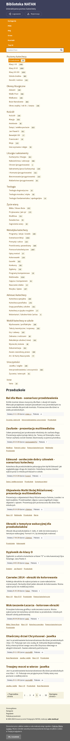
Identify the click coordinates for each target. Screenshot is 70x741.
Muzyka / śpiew (18, 289)
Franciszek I (16, 139)
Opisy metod (17, 253)
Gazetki (15, 261)
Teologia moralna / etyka (22, 194)
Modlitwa (16, 216)
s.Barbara (28, 509)
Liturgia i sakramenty (17, 153)
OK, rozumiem (13, 737)
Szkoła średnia (18, 76)
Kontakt (11, 40)
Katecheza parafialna (21, 302)
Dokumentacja (18, 348)
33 (46, 695)
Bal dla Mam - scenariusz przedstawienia (32, 398)
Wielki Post (16, 94)
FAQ (9, 30)
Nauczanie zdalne (19, 285)
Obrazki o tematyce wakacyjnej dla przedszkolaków (28, 525)
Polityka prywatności (13, 716)
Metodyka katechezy (17, 230)
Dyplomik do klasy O (19, 552)
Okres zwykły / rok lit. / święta (24, 105)
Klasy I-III (16, 64)
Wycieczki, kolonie (19, 344)
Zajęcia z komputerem (21, 281)
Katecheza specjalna (20, 298)
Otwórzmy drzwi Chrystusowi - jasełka (31, 636)
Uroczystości (13, 362)
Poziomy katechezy (17, 56)
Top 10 (10, 45)
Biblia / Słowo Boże (20, 208)
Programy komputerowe (22, 273)
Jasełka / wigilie (18, 365)
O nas (10, 35)
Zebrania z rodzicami (20, 336)
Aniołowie (15, 123)
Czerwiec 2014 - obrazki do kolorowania (31, 577)
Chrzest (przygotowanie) (21, 164)
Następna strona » (53, 695)
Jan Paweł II (17, 131)
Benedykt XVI (17, 135)
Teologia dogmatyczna (21, 190)
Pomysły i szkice (19, 241)
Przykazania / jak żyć (20, 212)
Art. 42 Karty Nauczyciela (22, 356)
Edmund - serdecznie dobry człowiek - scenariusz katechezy (30, 460)
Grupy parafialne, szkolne (22, 306)
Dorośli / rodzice (19, 80)
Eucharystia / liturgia (20, 157)
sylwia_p (28, 414)
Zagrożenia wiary (18, 224)
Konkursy (16, 265)
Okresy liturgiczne (16, 86)
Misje (14, 143)
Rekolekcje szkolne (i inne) (23, 340)
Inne (9, 379)
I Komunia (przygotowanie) (23, 172)
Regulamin (9, 713)
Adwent (15, 90)
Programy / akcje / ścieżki (22, 233)
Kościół (10, 111)
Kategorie (12, 21)
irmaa (27, 563)
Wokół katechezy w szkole (20, 320)
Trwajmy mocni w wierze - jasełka (27, 666)
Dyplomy (15, 269)
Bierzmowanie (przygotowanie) (25, 176)
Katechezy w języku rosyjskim (24, 310)
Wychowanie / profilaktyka (23, 324)
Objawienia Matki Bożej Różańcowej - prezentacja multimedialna (30, 491)
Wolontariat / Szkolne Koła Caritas (25, 314)
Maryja (14, 119)
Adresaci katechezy (16, 295)
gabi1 (27, 619)
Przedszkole (17, 60)
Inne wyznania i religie (20, 147)
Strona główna (11, 708)
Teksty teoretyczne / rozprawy (24, 328)
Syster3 (28, 476)
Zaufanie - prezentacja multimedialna (30, 428)
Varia (13, 383)
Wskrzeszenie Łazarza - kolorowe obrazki (32, 605)
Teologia (11, 186)
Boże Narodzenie (19, 101)
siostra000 (28, 652)
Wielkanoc (16, 97)
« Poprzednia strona (12, 695)
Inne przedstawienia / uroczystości (26, 369)
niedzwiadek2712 (31, 442)
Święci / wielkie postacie (22, 127)
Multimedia (17, 277)
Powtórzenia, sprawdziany (23, 245)
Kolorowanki (17, 257)
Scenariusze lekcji (19, 237)
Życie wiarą (12, 204)
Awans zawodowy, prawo (22, 352)
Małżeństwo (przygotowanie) (24, 180)
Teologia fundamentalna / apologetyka (28, 198)
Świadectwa (16, 220)
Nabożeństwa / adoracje (22, 161)
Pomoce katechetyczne (22, 249)
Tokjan (27, 591)
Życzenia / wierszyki (20, 373)
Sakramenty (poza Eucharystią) (25, 168)
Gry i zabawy (17, 332)
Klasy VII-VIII (17, 72)
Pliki (9, 26)
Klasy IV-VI (16, 68)
